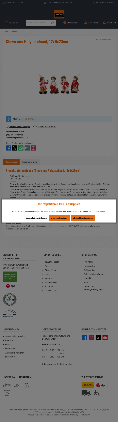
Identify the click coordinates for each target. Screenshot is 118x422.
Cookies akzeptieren (59, 218)
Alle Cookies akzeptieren (83, 218)
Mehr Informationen (97, 211)
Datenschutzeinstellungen (36, 218)
